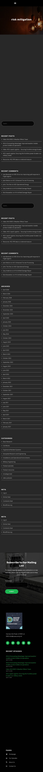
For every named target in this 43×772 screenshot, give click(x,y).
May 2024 (6, 334)
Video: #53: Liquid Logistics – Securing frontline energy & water (22, 149)
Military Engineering (9, 462)
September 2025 (8, 314)
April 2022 (6, 374)
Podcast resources (8, 470)
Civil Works (6, 446)
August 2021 (7, 398)
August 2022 (7, 366)
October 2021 (7, 390)
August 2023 (7, 342)
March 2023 (6, 354)
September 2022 (8, 362)
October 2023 (7, 338)
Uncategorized (7, 474)
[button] (15, 3)
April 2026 (6, 290)
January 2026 (7, 302)
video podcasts (7, 478)
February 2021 (7, 423)
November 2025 (8, 310)
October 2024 (7, 326)
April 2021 (6, 415)
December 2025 (8, 306)
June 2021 (6, 406)
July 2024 (5, 330)
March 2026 (6, 294)
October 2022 (7, 358)
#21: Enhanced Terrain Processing (23, 180)
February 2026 (7, 298)
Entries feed (6, 497)
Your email (21, 583)
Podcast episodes (8, 466)
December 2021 (8, 386)
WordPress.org (7, 505)
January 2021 (7, 427)
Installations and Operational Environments (16, 458)
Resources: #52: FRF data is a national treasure (17, 159)
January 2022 (7, 382)
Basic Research (7, 442)
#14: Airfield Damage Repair (22, 188)
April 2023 (6, 350)
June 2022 (6, 370)
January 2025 (7, 322)
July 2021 (5, 402)
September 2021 (8, 394)
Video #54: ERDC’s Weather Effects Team (15, 139)
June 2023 (6, 346)
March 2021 (6, 419)
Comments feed (8, 501)
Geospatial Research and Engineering (14, 454)
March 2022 (6, 378)
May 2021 (6, 410)
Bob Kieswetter (7, 192)
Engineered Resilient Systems (12, 450)
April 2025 (6, 318)
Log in (5, 493)
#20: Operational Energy (21, 184)
